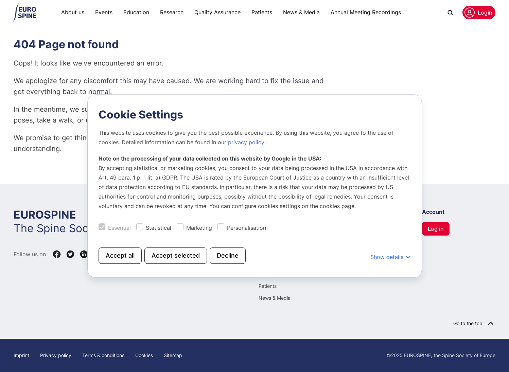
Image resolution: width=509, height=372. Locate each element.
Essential (119, 227)
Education (136, 12)
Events (103, 12)
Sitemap (173, 355)
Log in (436, 228)
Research (171, 12)
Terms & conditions (103, 355)
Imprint (21, 355)
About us (72, 12)
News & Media (301, 12)
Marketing (199, 227)
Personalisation (246, 227)
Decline (228, 255)
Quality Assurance (217, 12)
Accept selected (176, 255)
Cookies (144, 355)
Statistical (158, 227)
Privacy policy (55, 355)
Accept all (120, 255)
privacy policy (247, 142)
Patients (261, 12)
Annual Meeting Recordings (366, 12)
